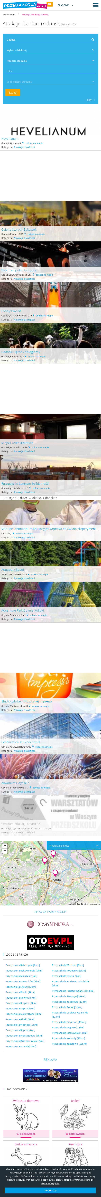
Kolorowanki (17, 1089)
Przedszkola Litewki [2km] (21, 986)
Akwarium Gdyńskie (15, 783)
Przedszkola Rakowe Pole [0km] (24, 970)
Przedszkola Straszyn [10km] (68, 996)
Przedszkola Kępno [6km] (20, 1008)
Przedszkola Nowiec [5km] (21, 997)
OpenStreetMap (83, 904)
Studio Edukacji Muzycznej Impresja (26, 701)
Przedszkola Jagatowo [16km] (69, 1043)
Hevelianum (10, 138)
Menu (96, 5)
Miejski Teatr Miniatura (17, 443)
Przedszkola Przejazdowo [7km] (24, 1035)
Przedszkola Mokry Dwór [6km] (24, 1014)
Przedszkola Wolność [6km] (22, 1024)
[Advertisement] (50, 174)
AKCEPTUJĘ (50, 1190)
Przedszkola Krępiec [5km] (21, 1003)
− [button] (5, 851)
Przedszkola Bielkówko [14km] (69, 1032)
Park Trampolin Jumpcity (18, 270)
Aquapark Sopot (12, 569)
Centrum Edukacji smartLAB (21, 823)
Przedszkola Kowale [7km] (21, 1046)
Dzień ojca (75, 1144)
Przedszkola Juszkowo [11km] (69, 1001)
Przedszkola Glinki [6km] (20, 1019)
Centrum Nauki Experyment (20, 742)
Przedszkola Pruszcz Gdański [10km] (73, 990)
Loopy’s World (11, 311)
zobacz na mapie (34, 143)
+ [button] (5, 846)
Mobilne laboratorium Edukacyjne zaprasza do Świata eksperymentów (50, 529)
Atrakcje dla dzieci (24, 147)
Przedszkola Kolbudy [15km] (68, 1038)
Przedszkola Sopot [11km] (67, 1007)
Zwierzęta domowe (26, 1100)
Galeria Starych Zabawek (18, 229)
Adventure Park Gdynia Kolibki (22, 610)
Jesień (75, 1100)
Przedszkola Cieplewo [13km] (69, 1022)
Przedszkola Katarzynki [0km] (23, 965)
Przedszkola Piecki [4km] (20, 992)
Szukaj (13, 92)
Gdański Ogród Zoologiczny (20, 352)
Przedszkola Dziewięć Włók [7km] (25, 1041)
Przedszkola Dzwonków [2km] (23, 981)
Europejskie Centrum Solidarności (25, 483)
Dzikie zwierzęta (26, 1144)
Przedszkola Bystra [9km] (66, 976)
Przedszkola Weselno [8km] (68, 965)
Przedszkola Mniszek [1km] (21, 976)
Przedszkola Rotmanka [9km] (69, 970)
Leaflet (71, 904)
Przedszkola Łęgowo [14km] (68, 1027)
